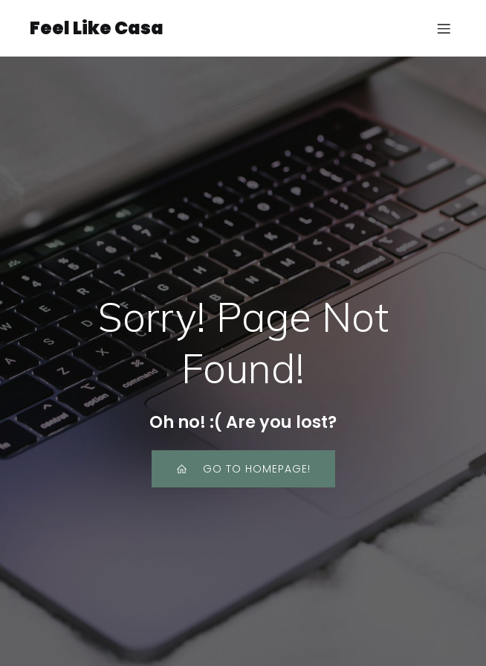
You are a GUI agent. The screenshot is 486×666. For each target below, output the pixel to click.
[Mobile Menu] (443, 28)
